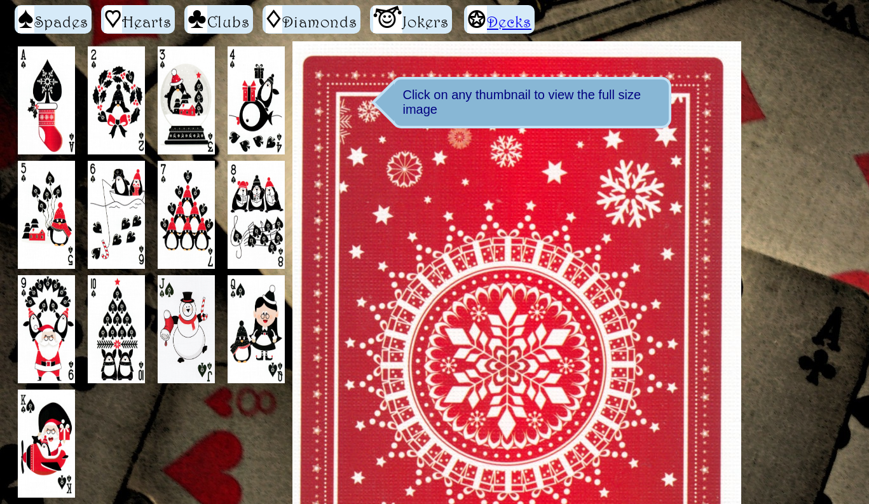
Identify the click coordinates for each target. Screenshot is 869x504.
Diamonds (311, 19)
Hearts (138, 19)
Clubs (219, 19)
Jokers (411, 19)
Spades (53, 19)
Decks (509, 21)
